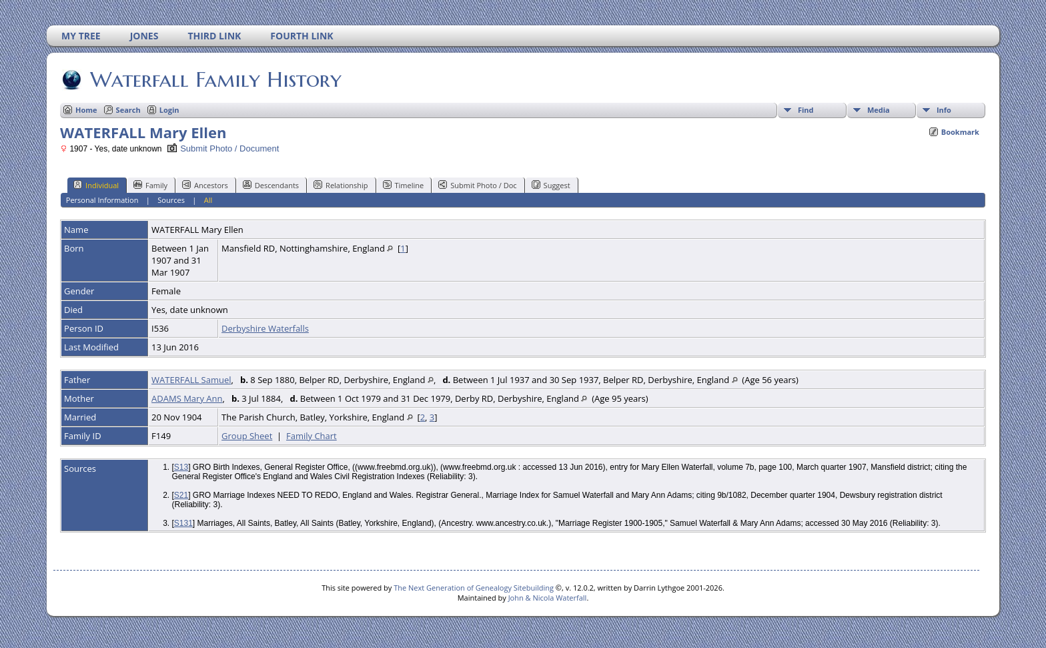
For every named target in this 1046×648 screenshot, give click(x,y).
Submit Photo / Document (223, 148)
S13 (181, 467)
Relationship (341, 185)
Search (128, 110)
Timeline (403, 185)
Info (944, 110)
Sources (171, 200)
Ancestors (205, 185)
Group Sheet (246, 436)
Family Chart (311, 436)
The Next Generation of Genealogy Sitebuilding (474, 588)
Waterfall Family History (215, 79)
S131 (183, 523)
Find (806, 110)
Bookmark (960, 132)
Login (169, 110)
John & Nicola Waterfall (547, 598)
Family (150, 185)
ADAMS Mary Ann (186, 398)
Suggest (551, 185)
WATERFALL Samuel (191, 380)
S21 (181, 495)
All (208, 200)
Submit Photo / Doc (477, 185)
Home (86, 110)
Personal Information (102, 200)
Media (878, 110)
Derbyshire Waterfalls (265, 328)
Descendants (271, 185)
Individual (96, 185)
